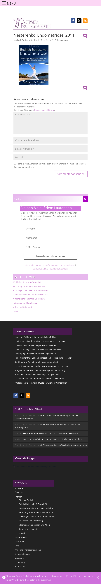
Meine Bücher (21, 537)
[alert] (50, 466)
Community (20, 562)
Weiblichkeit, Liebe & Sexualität (27, 282)
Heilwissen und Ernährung (25, 303)
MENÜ (11, 3)
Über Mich (19, 492)
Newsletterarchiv (40, 268)
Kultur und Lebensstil (22, 307)
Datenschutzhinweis (59, 268)
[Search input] (47, 199)
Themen (18, 496)
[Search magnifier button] (85, 199)
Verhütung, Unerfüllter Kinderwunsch (30, 286)
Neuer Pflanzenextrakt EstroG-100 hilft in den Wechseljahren (50, 433)
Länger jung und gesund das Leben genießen (35, 353)
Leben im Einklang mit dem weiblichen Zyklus (35, 337)
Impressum (20, 566)
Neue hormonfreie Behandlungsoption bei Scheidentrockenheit (43, 358)
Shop (17, 545)
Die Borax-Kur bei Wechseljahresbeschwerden (36, 345)
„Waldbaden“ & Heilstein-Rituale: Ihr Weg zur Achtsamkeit (41, 383)
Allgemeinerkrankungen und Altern (29, 298)
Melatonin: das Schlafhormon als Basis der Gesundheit (39, 378)
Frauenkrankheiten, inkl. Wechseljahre (30, 294)
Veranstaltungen (22, 554)
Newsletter (20, 558)
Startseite (19, 488)
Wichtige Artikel (26, 500)
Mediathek (19, 541)
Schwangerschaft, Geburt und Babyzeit (30, 290)
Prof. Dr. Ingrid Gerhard (28, 40)
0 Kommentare (61, 40)
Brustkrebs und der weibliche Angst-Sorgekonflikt (37, 374)
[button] (73, 20)
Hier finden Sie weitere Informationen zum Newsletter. (49, 265)
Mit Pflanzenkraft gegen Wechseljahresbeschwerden (63, 445)
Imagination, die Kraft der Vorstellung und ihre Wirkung (40, 370)
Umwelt (16, 311)
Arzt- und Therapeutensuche (28, 550)
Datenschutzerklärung (44, 110)
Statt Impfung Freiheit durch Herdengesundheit (36, 362)
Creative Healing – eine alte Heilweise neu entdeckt (38, 349)
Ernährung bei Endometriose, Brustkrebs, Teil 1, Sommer (40, 341)
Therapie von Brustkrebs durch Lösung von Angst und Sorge (42, 366)
